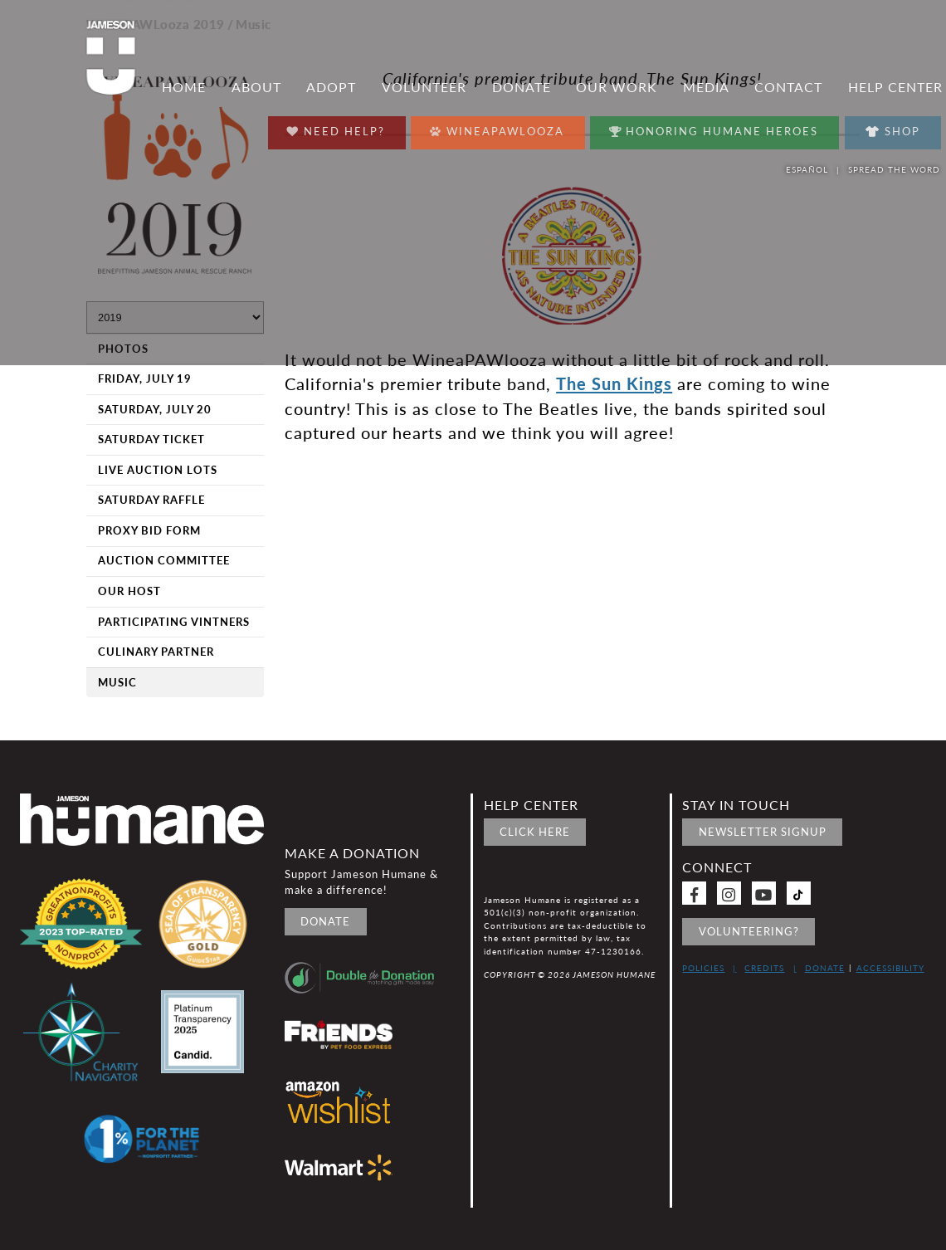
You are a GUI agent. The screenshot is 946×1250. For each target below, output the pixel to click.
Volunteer (424, 91)
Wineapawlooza (494, 127)
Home (184, 91)
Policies (703, 968)
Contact (788, 91)
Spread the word (895, 169)
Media (706, 91)
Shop (892, 131)
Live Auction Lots (157, 469)
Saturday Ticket (151, 439)
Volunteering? (749, 931)
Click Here (535, 831)
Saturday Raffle (151, 499)
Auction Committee (164, 560)
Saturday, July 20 (155, 409)
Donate (521, 91)
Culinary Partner (156, 651)
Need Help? (332, 127)
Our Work (616, 91)
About (256, 91)
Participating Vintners (174, 621)
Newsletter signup (763, 831)
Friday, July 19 (145, 378)
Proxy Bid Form (149, 530)
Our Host (129, 591)
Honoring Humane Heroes (712, 127)
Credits (764, 968)
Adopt (331, 91)
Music (117, 682)
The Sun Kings (614, 383)
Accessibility (890, 968)
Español (807, 169)
